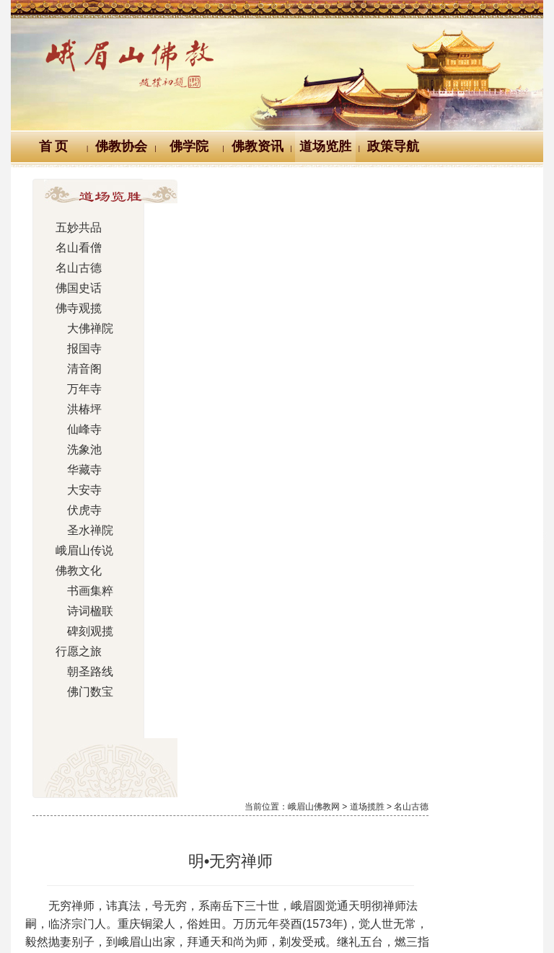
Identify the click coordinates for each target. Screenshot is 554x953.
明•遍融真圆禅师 (249, 608)
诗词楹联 (79, 611)
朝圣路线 (79, 672)
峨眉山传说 (79, 551)
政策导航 (393, 146)
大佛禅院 (79, 328)
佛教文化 (74, 571)
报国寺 (74, 349)
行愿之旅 (74, 651)
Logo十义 (51, 838)
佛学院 (189, 146)
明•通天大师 (491, 608)
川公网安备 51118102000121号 (142, 905)
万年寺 (74, 389)
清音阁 (74, 369)
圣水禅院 (79, 530)
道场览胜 (325, 146)
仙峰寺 (74, 429)
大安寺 (74, 490)
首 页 (54, 146)
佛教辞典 (210, 838)
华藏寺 (74, 470)
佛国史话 (74, 288)
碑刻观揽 (79, 631)
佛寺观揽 (74, 308)
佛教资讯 (257, 146)
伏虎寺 (74, 510)
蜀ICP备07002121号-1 (277, 922)
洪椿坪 (74, 409)
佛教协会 (121, 146)
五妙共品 (74, 228)
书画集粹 (79, 591)
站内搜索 (503, 838)
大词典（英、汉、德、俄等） (383, 838)
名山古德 (74, 268)
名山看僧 (74, 248)
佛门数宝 (79, 692)
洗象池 (74, 450)
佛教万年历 (132, 838)
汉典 (275, 838)
